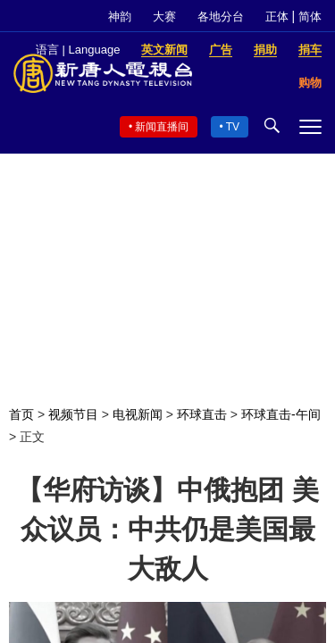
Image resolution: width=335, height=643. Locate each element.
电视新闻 (138, 414)
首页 (21, 414)
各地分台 (220, 16)
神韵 (119, 16)
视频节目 (73, 414)
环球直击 (202, 414)
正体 (277, 16)
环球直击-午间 (281, 414)
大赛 (164, 16)
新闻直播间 (161, 127)
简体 (310, 16)
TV (232, 127)
